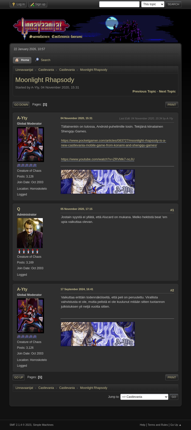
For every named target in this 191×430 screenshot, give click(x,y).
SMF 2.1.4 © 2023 (20, 424)
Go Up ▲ (176, 424)
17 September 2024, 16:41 (76, 289)
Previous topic (144, 91)
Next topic (167, 91)
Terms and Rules (158, 424)
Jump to (113, 397)
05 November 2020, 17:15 (76, 208)
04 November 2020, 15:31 (76, 118)
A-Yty (22, 118)
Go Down (21, 104)
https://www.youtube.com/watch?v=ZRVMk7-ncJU (97, 159)
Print (172, 104)
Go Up (18, 377)
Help (142, 424)
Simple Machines (43, 424)
